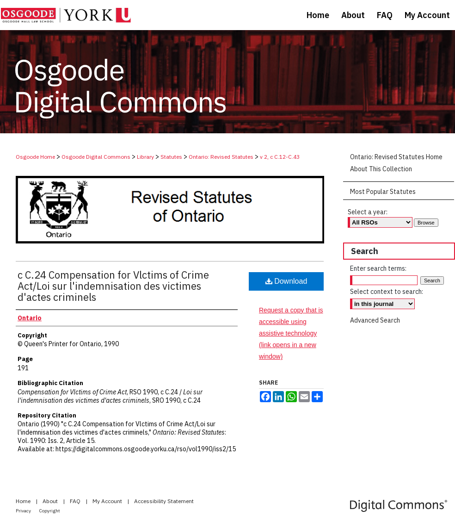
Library (145, 156)
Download (286, 281)
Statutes (171, 156)
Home (24, 501)
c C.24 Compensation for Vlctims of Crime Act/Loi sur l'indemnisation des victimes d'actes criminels (113, 286)
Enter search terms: (378, 268)
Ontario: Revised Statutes (221, 156)
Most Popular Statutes (383, 191)
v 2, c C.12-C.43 (280, 156)
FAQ (76, 501)
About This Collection (381, 169)
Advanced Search (375, 320)
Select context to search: (386, 291)
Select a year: (367, 212)
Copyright (49, 511)
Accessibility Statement (164, 501)
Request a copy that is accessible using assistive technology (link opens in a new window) (291, 333)
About (51, 501)
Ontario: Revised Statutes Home (396, 157)
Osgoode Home (35, 156)
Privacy (24, 511)
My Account (107, 501)
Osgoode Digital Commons (95, 156)
